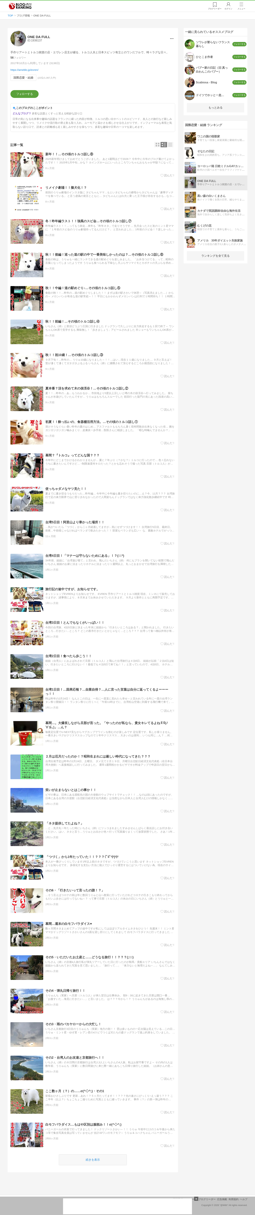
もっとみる (215, 107)
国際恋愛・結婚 (23, 77)
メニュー (241, 9)
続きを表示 (93, 1159)
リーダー (215, 9)
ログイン (228, 9)
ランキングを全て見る (215, 255)
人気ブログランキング (20, 6)
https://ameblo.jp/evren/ (24, 69)
